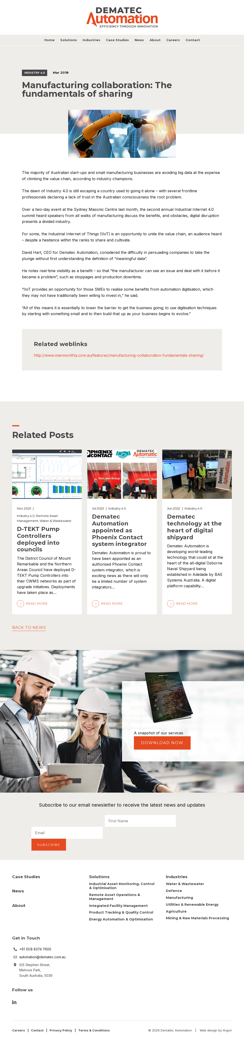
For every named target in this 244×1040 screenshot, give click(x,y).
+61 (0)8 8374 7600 (35, 949)
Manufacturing (179, 898)
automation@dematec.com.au (42, 957)
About (155, 40)
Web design (208, 1030)
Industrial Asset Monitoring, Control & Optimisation (121, 886)
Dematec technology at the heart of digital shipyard (194, 526)
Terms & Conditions (94, 1030)
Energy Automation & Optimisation (121, 919)
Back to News (29, 627)
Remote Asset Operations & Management (114, 897)
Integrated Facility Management (118, 906)
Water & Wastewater (55, 521)
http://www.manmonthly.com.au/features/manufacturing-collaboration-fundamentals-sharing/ (119, 355)
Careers (173, 40)
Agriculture (176, 911)
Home (49, 40)
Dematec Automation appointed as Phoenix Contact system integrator (119, 530)
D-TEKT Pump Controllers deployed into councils (38, 539)
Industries (91, 40)
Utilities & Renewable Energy (192, 904)
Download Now (162, 743)
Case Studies (117, 40)
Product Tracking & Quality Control (121, 912)
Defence (174, 891)
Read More (32, 603)
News (139, 40)
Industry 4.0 (34, 72)
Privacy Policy (61, 1030)
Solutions (68, 40)
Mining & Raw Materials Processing (197, 918)
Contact (193, 40)
